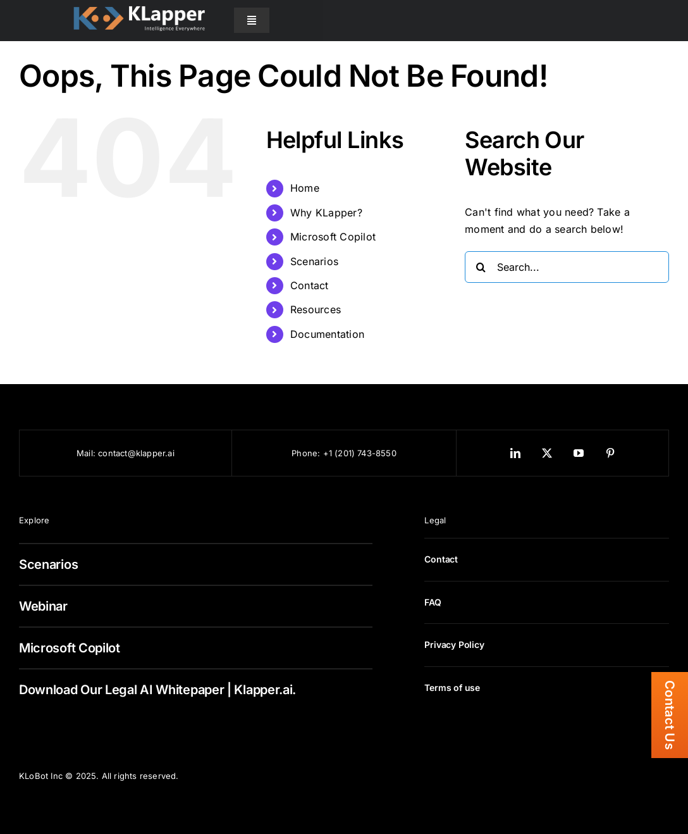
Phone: (307, 453)
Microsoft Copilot (333, 236)
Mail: (87, 453)
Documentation (327, 334)
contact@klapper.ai (136, 453)
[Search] (480, 267)
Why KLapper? (326, 212)
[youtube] (578, 453)
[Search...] (567, 267)
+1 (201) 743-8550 (359, 453)
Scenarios (314, 261)
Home (304, 188)
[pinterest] (610, 453)
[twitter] (547, 453)
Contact (309, 285)
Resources (315, 309)
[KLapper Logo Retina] (139, 6)
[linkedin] (515, 453)
